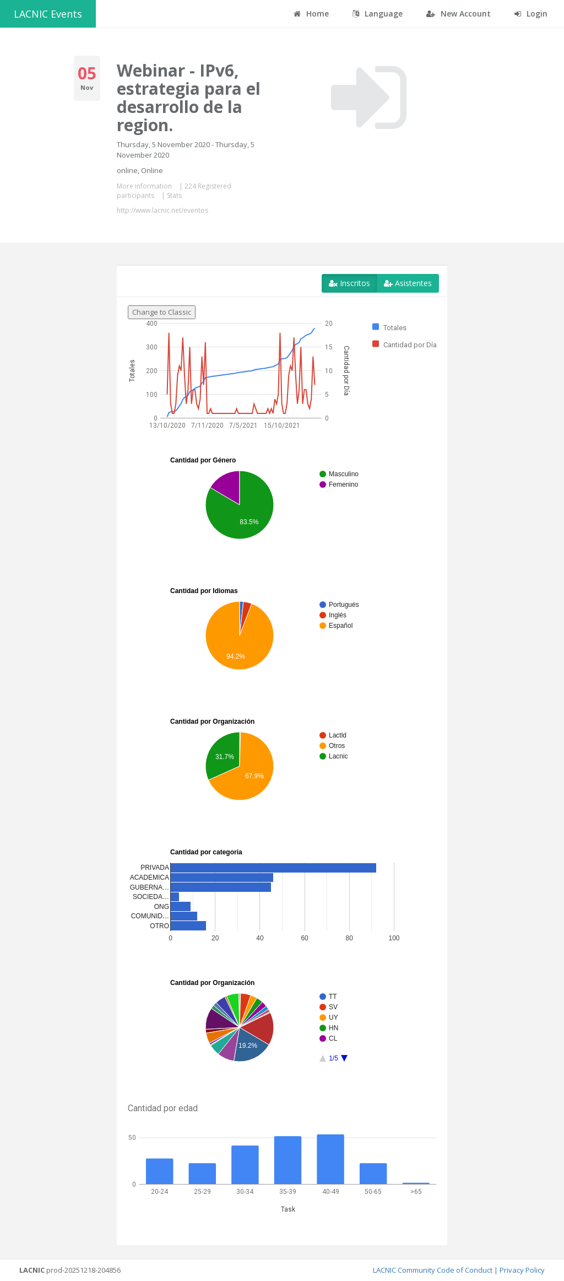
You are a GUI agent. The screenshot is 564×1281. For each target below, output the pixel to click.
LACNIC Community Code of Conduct (432, 1270)
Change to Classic (161, 312)
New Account (458, 13)
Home (311, 13)
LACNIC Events (48, 13)
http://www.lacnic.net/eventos (162, 210)
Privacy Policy (522, 1270)
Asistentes (408, 283)
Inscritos (349, 283)
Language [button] (377, 13)
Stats (174, 195)
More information (144, 186)
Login (530, 13)
